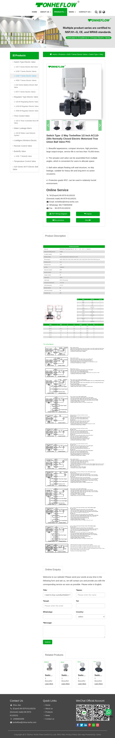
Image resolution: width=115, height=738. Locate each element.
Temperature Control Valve (25, 162)
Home (34, 12)
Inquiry (88, 214)
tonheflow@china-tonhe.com (67, 202)
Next (88, 220)
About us (45, 12)
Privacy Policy (71, 734)
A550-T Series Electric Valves (26, 81)
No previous (58, 220)
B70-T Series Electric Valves (26, 92)
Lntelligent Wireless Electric (25, 141)
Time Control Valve (21, 117)
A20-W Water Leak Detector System (24, 135)
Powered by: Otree (93, 734)
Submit (47, 642)
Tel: (77, 601)
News (72, 12)
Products (60, 12)
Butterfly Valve (20, 152)
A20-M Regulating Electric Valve (27, 102)
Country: (80, 612)
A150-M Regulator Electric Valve (27, 107)
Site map (81, 734)
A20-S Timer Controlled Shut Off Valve (26, 123)
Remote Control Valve (23, 146)
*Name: (79, 590)
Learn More (49, 684)
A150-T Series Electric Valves (26, 72)
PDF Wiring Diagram (58, 214)
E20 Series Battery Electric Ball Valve (26, 87)
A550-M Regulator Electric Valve (27, 112)
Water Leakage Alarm (23, 129)
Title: (45, 590)
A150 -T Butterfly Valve (24, 157)
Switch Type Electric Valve (25, 63)
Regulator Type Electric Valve (26, 97)
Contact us (85, 12)
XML (63, 734)
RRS (59, 734)
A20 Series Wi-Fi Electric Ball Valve (25, 168)
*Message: (47, 623)
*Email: (46, 601)
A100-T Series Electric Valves (26, 77)
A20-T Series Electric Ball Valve (27, 67)
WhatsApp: (48, 612)
